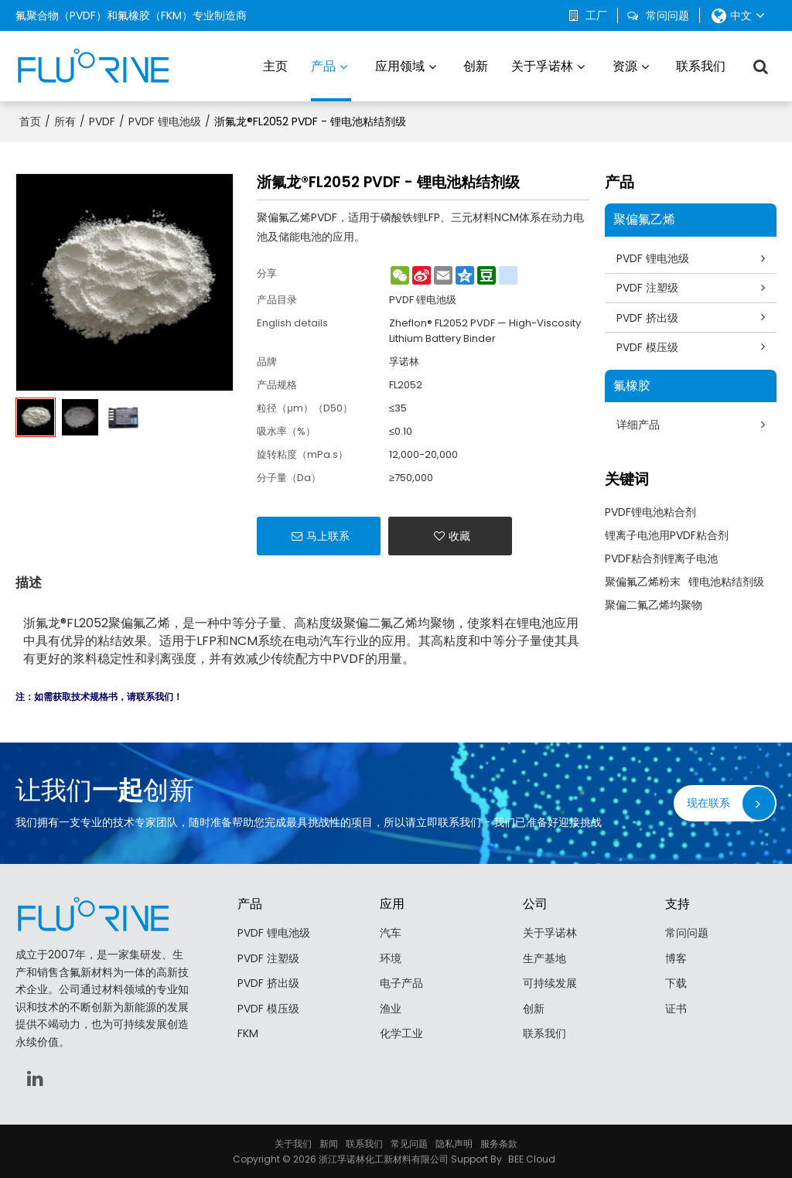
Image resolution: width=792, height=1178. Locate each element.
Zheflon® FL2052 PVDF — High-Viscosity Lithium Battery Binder (485, 330)
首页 (30, 120)
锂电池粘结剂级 (726, 582)
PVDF (102, 120)
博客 (676, 957)
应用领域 (400, 65)
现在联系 (708, 802)
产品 (331, 78)
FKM (247, 1033)
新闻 (328, 1142)
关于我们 (293, 1142)
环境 (390, 957)
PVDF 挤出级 (648, 317)
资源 (625, 65)
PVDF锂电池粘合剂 (650, 513)
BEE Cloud (531, 1158)
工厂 (596, 15)
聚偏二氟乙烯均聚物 (653, 605)
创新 (475, 65)
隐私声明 (454, 1142)
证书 (676, 1008)
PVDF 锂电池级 (164, 120)
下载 (676, 983)
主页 (275, 65)
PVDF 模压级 (648, 347)
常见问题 (409, 1142)
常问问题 (667, 15)
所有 (65, 120)
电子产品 (401, 983)
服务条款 (498, 1142)
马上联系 (328, 535)
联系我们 (700, 65)
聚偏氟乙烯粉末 (643, 582)
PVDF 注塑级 (648, 287)
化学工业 (401, 1033)
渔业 (390, 1008)
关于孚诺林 (542, 65)
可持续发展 (550, 983)
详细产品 (639, 425)
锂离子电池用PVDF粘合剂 (667, 536)
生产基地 (544, 957)
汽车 (390, 933)
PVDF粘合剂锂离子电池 (661, 559)
